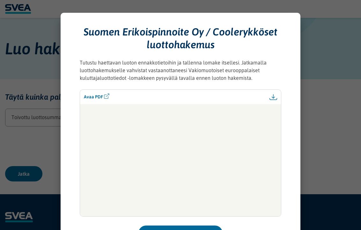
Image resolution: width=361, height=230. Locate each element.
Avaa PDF (96, 96)
